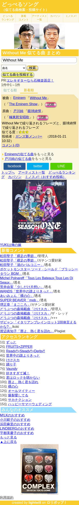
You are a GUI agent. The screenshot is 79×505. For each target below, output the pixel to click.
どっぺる (7, 18)
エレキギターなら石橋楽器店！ (30, 80)
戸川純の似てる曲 (18, 159)
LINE (61, 166)
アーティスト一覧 (31, 172)
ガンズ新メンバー (28, 136)
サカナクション (20, 399)
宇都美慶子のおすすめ (17, 433)
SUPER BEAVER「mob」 (19, 300)
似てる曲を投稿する (18, 74)
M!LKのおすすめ (12, 415)
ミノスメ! (71, 16)
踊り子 (11, 364)
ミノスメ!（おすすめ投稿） (45, 177)
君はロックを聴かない (23, 377)
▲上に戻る (8, 442)
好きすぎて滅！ (18, 373)
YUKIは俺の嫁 (10, 245)
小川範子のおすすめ (15, 419)
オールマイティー (21, 391)
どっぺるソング (20, 4)
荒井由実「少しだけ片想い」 (22, 287)
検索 (32, 68)
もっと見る (8, 437)
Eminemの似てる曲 (19, 154)
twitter (38, 166)
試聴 (50, 104)
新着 (24, 18)
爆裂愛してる (18, 395)
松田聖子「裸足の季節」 (18, 256)
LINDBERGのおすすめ (17, 428)
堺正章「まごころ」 (15, 304)
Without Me (38, 98)
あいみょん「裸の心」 (17, 296)
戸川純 (18, 111)
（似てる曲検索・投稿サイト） (25, 10)
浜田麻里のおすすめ (15, 424)
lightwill (34, 502)
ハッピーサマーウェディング (30, 404)
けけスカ (13, 360)
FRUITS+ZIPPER (19, 346)
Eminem (19, 98)
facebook (14, 166)
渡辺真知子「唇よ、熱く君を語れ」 (27, 331)
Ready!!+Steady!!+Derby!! (25, 351)
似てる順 (10, 90)
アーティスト (39, 18)
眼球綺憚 (34, 111)
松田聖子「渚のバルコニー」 (22, 265)
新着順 (29, 90)
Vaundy (11, 369)
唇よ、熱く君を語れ (23, 382)
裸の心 (13, 386)
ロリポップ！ (57, 502)
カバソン (55, 16)
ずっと (11, 342)
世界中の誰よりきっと (23, 355)
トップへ (8, 172)
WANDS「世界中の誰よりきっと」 (26, 291)
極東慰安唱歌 (19, 117)
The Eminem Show (23, 104)
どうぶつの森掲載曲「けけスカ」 (25, 309)
